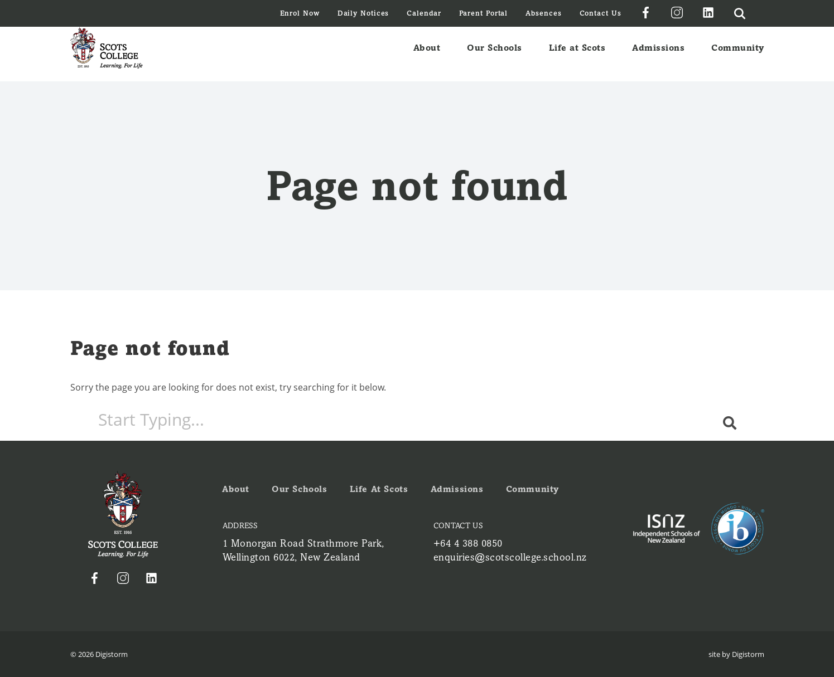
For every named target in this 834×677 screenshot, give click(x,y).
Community (737, 53)
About (427, 53)
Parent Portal (483, 13)
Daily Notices (363, 13)
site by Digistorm (736, 654)
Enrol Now (300, 13)
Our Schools (494, 53)
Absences (543, 13)
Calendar (424, 13)
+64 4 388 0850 (468, 543)
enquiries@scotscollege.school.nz (510, 557)
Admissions (658, 53)
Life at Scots (577, 53)
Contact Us (600, 13)
